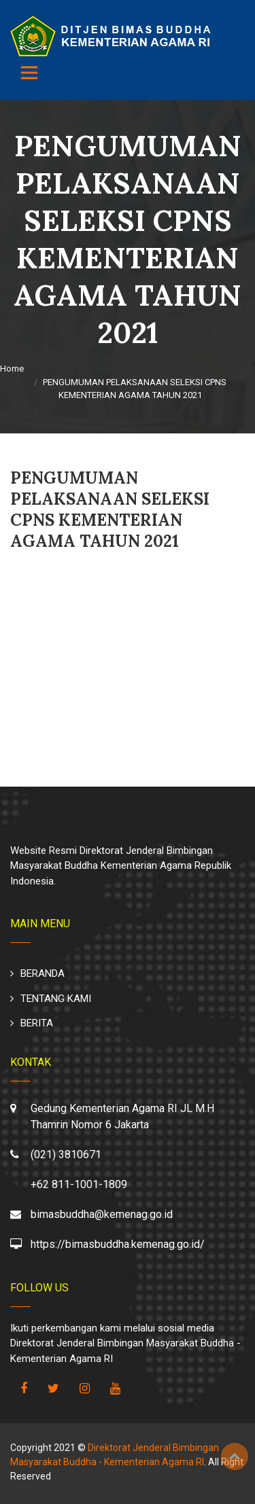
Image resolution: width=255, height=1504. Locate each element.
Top (234, 1456)
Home (12, 368)
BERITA (36, 1023)
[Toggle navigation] (29, 72)
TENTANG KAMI (55, 998)
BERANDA (42, 973)
